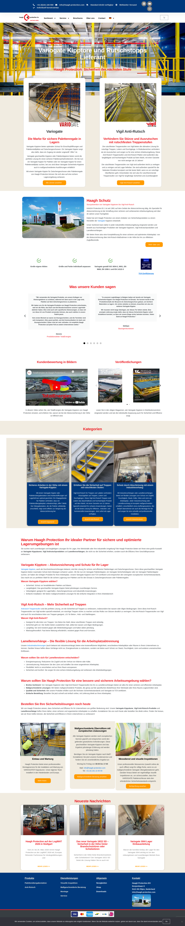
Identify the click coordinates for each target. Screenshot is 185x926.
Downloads (101, 891)
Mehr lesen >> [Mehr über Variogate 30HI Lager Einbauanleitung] (118, 853)
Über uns (90, 18)
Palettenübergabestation (36, 883)
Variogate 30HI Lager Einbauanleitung (118, 840)
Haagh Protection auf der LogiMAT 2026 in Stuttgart (66, 840)
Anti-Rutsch (30, 887)
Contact (101, 18)
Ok (167, 922)
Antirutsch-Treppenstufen (31, 609)
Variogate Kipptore (28, 569)
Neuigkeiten (101, 883)
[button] (24, 315)
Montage (64, 891)
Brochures (78, 18)
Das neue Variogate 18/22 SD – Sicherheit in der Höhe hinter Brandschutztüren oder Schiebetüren (92, 842)
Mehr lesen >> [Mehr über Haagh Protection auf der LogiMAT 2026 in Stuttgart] (67, 853)
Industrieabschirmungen (36, 645)
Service (64, 18)
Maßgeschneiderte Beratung (73, 887)
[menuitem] (112, 18)
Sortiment (50, 18)
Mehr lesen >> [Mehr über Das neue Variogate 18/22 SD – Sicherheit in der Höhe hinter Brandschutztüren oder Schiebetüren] (92, 853)
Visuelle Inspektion (69, 883)
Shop (98, 887)
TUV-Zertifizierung (146, 274)
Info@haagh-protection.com (143, 892)
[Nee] (182, 921)
